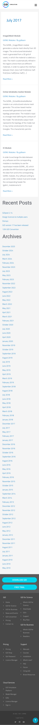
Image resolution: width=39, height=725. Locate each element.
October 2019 (7, 349)
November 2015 (8, 481)
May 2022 (6, 300)
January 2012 (7, 535)
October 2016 (7, 452)
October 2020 (7, 324)
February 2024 (8, 262)
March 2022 (7, 304)
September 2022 (8, 287)
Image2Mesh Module (11, 36)
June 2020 (6, 333)
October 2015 (7, 485)
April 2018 (6, 407)
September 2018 (8, 386)
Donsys (5, 221)
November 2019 (8, 345)
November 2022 (8, 283)
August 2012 (7, 522)
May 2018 (6, 403)
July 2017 (6, 427)
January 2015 (7, 489)
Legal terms (19, 718)
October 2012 (7, 514)
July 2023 (6, 271)
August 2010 (7, 559)
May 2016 (6, 469)
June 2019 (6, 365)
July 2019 (6, 361)
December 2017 (8, 423)
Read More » (8, 78)
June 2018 (6, 399)
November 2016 (8, 448)
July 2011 (6, 551)
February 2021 (8, 320)
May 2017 (6, 432)
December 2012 (8, 506)
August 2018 (7, 390)
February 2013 (8, 502)
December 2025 (8, 246)
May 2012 (6, 530)
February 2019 (8, 382)
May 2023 (6, 275)
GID (19, 714)
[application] (35, 721)
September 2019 (8, 353)
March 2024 (7, 258)
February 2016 (8, 477)
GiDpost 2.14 (7, 212)
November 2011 (8, 543)
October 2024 (7, 250)
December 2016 (8, 444)
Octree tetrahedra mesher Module (17, 92)
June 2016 (6, 464)
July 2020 (6, 328)
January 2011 (7, 555)
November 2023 (8, 267)
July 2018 (6, 394)
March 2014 (7, 497)
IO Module (7, 148)
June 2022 (6, 295)
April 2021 (6, 312)
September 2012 (8, 518)
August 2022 (7, 291)
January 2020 (7, 341)
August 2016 (7, 460)
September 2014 (8, 493)
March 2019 (7, 378)
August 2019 (7, 357)
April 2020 (6, 337)
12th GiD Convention (10, 229)
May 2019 (6, 370)
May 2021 (6, 308)
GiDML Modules (9, 40)
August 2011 (7, 547)
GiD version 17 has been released (15, 225)
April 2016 (6, 473)
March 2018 (7, 411)
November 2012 (8, 510)
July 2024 (6, 254)
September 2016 (8, 456)
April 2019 (6, 374)
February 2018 (8, 415)
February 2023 (8, 279)
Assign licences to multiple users (14, 217)
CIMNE (24, 714)
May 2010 (6, 568)
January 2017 (7, 440)
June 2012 (6, 526)
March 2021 (7, 316)
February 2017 (8, 436)
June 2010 (6, 563)
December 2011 (8, 539)
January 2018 (7, 419)
